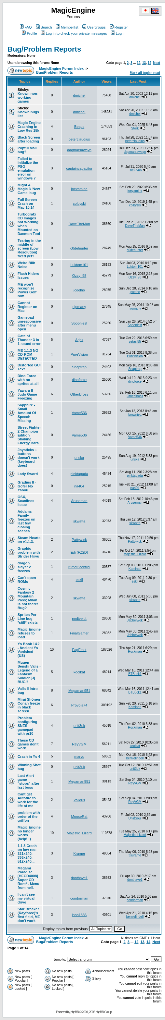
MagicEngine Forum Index (61, 68)
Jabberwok (135, 620)
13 (144, 63)
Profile (29, 33)
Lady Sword (28, 474)
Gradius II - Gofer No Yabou (27, 486)
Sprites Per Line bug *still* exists (28, 618)
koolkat (79, 672)
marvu (79, 756)
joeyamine (79, 189)
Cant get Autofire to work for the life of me (28, 800)
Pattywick (79, 540)
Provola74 (79, 705)
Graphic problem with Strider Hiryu (29, 552)
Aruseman (79, 501)
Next (156, 63)
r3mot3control (79, 567)
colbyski (79, 203)
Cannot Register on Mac (27, 307)
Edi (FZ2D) (79, 552)
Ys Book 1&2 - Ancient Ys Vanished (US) (28, 649)
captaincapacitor (79, 168)
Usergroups (94, 27)
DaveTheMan (79, 224)
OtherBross (79, 394)
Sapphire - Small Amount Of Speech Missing (27, 413)
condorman (79, 898)
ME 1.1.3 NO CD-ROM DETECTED (28, 354)
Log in (118, 33)
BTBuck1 (135, 674)
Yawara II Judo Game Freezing (27, 394)
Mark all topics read (145, 73)
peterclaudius (79, 139)
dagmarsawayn (79, 150)
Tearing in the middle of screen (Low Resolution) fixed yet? (29, 248)
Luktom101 (79, 265)
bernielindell (135, 758)
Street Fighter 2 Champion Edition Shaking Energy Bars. (29, 435)
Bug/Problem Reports (44, 49)
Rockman (135, 651)
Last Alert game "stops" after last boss (28, 781)
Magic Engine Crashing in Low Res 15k (29, 126)
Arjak (79, 340)
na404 (79, 486)
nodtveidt (79, 619)
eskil (79, 580)
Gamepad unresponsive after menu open (29, 323)
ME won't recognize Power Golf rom (27, 290)
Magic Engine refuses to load (29, 633)
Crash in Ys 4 (29, 756)
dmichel (79, 95)
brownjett (135, 414)
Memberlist (67, 27)
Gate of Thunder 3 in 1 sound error (29, 340)
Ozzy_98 (79, 275)
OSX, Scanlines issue (26, 501)
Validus (79, 800)
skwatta (79, 521)
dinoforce (79, 380)
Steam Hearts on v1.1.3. (29, 540)
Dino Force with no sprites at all (28, 380)
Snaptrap (79, 367)
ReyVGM (79, 744)
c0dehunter (79, 248)
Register (119, 27)
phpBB (75, 1012)
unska (79, 458)
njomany (79, 307)
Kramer (79, 853)
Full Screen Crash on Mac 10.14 (27, 203)
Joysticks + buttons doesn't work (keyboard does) (28, 457)
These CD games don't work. (28, 744)
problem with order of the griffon (29, 816)
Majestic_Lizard (135, 554)
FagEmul (79, 650)
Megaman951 (79, 691)
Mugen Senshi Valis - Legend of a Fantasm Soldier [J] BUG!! (29, 672)
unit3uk (79, 726)
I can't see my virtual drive (26, 898)
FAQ (26, 27)
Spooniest (79, 323)
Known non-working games (28, 97)
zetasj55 (135, 341)
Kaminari (135, 569)
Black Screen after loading (29, 139)
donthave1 (79, 878)
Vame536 (79, 413)
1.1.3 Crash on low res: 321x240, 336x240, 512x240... (27, 853)
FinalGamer (79, 633)
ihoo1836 (79, 915)
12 (138, 63)
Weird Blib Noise (26, 265)
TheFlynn (135, 170)
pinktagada (79, 474)
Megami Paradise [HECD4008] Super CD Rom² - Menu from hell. (28, 878)
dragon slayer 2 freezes (24, 567)
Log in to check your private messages (74, 33)
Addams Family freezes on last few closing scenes (26, 521)
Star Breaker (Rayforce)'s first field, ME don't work (29, 915)
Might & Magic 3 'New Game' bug (29, 189)
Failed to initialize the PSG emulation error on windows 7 (28, 168)
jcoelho (79, 290)
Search (44, 27)
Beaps (79, 127)
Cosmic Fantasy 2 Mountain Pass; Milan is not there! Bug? (28, 598)
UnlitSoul (134, 818)
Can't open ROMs (27, 580)
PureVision (79, 354)
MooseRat (79, 816)
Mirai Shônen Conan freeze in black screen (29, 705)
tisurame (135, 855)
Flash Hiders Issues (28, 275)
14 (149, 63)
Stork (135, 128)
